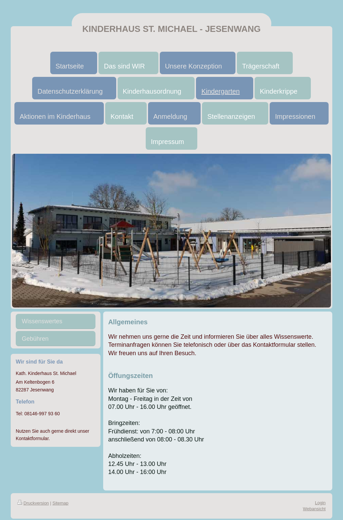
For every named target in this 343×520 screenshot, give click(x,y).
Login (320, 502)
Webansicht (314, 508)
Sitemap (61, 503)
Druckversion (33, 503)
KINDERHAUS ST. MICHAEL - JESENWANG (171, 29)
